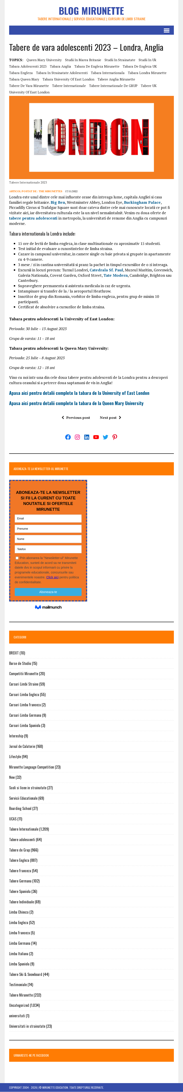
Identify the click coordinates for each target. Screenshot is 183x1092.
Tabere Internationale (23, 829)
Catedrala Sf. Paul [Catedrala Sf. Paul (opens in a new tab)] (106, 269)
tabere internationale (69, 85)
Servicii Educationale (23, 798)
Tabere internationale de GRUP (113, 85)
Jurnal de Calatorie (22, 746)
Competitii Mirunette (23, 673)
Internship (16, 736)
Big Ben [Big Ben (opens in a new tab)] (58, 202)
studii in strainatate (120, 60)
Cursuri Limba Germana (25, 715)
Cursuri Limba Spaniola (24, 725)
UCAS (12, 819)
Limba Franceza (19, 933)
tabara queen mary (24, 79)
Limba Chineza (19, 912)
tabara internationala (108, 73)
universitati (17, 1016)
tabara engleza (21, 73)
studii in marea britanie (83, 60)
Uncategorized (19, 1005)
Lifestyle (15, 756)
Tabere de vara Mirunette (29, 85)
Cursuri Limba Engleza (24, 694)
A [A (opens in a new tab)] (10, 403)
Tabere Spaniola (20, 891)
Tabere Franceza (20, 870)
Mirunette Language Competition (31, 767)
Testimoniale (18, 984)
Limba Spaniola (19, 964)
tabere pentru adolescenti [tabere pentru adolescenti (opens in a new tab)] (33, 218)
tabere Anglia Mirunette (116, 79)
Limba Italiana (18, 953)
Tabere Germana (20, 881)
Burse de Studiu (20, 663)
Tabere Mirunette (21, 995)
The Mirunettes (50, 191)
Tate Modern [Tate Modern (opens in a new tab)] (115, 275)
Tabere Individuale (21, 901)
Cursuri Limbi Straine (23, 684)
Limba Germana (19, 943)
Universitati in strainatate (27, 1026)
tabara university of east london (68, 79)
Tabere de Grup (19, 850)
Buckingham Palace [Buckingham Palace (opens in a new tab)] (142, 202)
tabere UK (149, 85)
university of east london (29, 92)
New (12, 777)
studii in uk (147, 60)
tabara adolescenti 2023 (28, 66)
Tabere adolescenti (22, 839)
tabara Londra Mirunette (147, 73)
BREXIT (14, 653)
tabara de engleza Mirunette (96, 66)
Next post (110, 417)
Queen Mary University (44, 60)
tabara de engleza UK (140, 66)
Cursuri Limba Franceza (25, 705)
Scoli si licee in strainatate (27, 788)
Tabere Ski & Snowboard (25, 974)
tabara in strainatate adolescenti (62, 73)
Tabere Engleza (19, 860)
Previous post (76, 417)
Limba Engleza (18, 922)
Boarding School (20, 808)
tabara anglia (60, 66)
